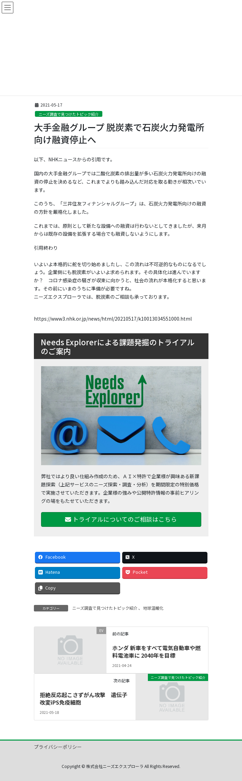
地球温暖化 (153, 608)
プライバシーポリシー (58, 746)
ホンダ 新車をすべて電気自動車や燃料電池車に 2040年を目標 (156, 651)
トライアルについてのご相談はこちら (121, 519)
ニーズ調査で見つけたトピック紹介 (69, 114)
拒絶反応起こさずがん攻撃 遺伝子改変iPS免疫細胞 (83, 698)
